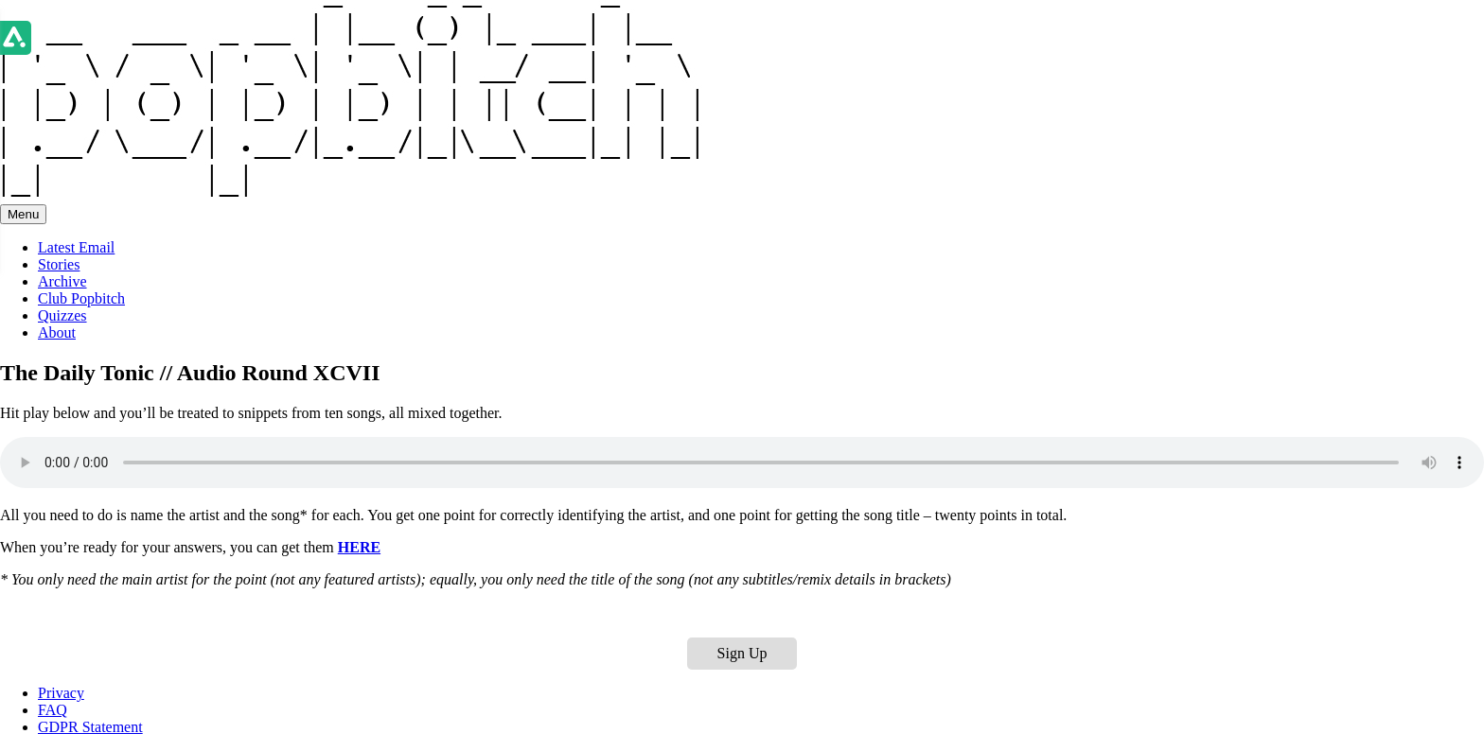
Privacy (61, 693)
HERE (359, 547)
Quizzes (62, 315)
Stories (59, 264)
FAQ (52, 710)
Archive (62, 281)
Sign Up (742, 653)
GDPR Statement (90, 727)
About (57, 332)
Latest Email (76, 247)
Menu (23, 214)
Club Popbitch (81, 298)
